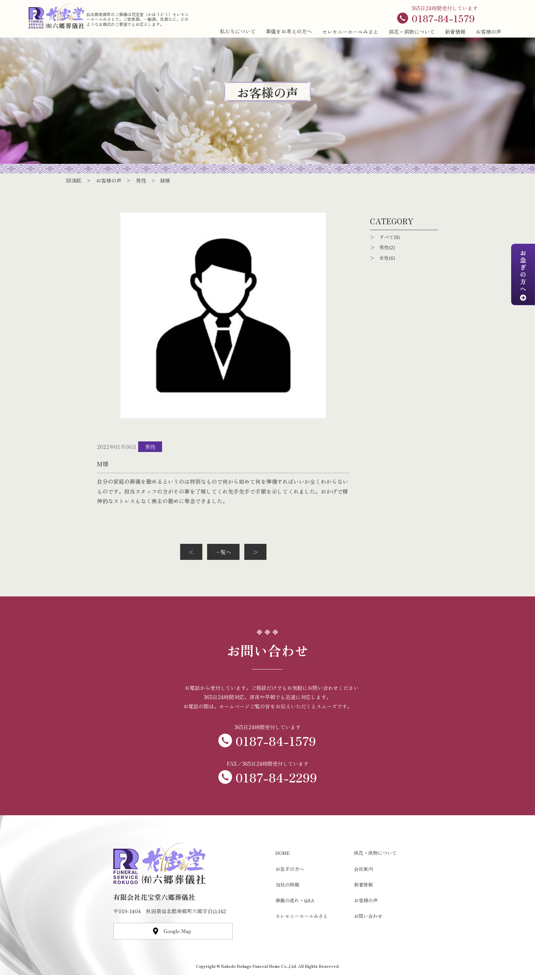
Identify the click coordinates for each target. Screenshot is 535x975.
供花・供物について (412, 31)
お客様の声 (488, 31)
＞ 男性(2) (382, 247)
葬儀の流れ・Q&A (295, 900)
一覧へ (223, 551)
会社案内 (363, 868)
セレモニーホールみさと (350, 31)
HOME (282, 852)
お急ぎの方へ (289, 868)
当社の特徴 (287, 884)
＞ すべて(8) (385, 237)
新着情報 (455, 31)
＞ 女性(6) (382, 257)
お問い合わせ (368, 916)
